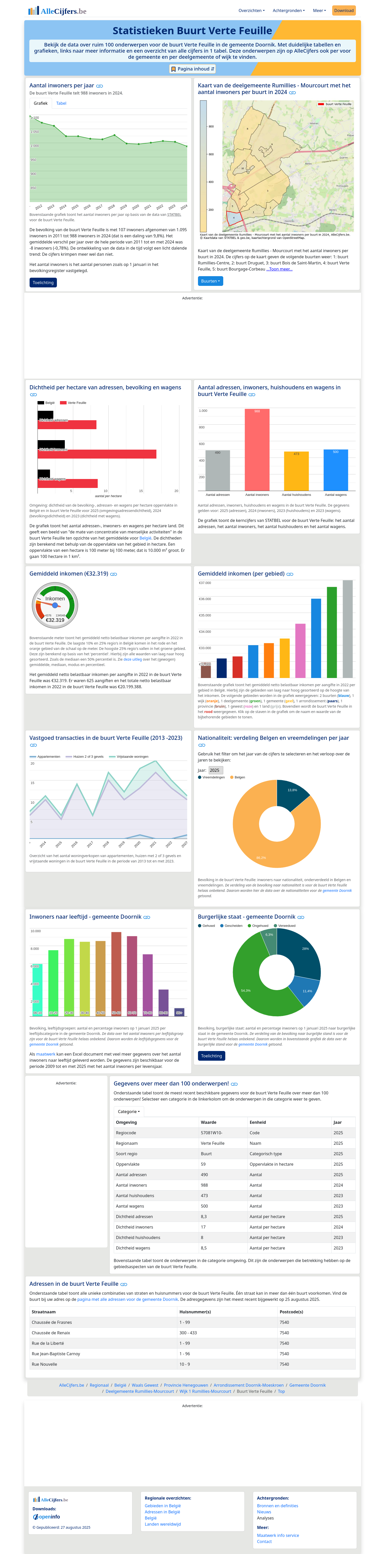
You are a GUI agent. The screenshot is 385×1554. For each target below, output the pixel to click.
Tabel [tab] (61, 103)
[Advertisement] (193, 341)
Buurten (209, 281)
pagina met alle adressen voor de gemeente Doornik (127, 1299)
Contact (264, 1541)
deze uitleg (132, 659)
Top (281, 1391)
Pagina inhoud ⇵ (192, 69)
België (146, 538)
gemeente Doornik (337, 890)
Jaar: (202, 770)
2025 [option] (214, 770)
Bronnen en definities (277, 1506)
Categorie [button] (127, 1111)
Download (344, 10)
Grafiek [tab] (41, 103)
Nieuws (264, 1512)
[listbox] (216, 770)
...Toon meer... (279, 269)
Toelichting (43, 282)
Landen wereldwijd (163, 1524)
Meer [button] (318, 10)
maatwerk (45, 1054)
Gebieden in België (163, 1506)
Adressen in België (162, 1512)
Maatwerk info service (278, 1535)
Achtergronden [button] (287, 10)
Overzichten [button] (250, 10)
